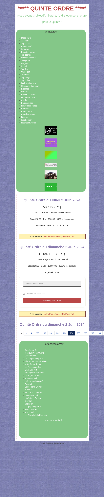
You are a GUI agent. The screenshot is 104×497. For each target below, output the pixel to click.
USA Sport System (33, 398)
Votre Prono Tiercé (52, 236)
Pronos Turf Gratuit (33, 392)
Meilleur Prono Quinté (34, 353)
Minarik (24, 92)
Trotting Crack (31, 378)
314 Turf (25, 41)
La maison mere (28, 97)
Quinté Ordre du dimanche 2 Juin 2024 (52, 247)
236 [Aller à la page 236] (85, 333)
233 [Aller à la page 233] (64, 333)
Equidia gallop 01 (28, 114)
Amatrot (28, 384)
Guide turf (25, 72)
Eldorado (25, 89)
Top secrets (26, 55)
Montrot (28, 390)
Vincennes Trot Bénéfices (36, 361)
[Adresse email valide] (52, 284)
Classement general (30, 86)
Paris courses (27, 103)
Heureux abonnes (29, 106)
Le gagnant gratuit (33, 406)
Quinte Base (30, 356)
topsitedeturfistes (28, 123)
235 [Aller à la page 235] (78, 333)
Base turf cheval (28, 52)
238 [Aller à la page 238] (99, 333)
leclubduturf (26, 120)
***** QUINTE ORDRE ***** (52, 8)
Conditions (49, 443)
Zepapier (25, 49)
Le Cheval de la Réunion (36, 415)
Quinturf (28, 401)
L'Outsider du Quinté (34, 381)
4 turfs (24, 100)
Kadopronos (26, 111)
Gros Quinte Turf (32, 375)
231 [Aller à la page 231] (51, 333)
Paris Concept (31, 409)
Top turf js (25, 77)
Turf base (25, 75)
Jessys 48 (25, 60)
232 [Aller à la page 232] (58, 333)
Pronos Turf (26, 46)
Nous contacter (59, 443)
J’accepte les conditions (35, 293)
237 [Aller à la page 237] (92, 333)
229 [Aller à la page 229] (37, 333)
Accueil (42, 443)
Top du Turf (26, 43)
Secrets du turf (31, 395)
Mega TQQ (26, 38)
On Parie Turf (68, 236)
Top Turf (25, 69)
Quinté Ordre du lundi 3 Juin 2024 (52, 200)
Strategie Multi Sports (34, 373)
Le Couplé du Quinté (34, 358)
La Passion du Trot (33, 367)
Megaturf (25, 63)
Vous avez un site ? (53, 420)
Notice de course (28, 58)
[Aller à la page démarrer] (26, 333)
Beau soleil (26, 108)
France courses (28, 94)
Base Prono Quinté (33, 387)
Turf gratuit (29, 412)
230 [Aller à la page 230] (44, 333)
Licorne (24, 117)
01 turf (24, 66)
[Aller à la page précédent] (31, 333)
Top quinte (26, 80)
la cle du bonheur (28, 83)
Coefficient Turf (31, 350)
